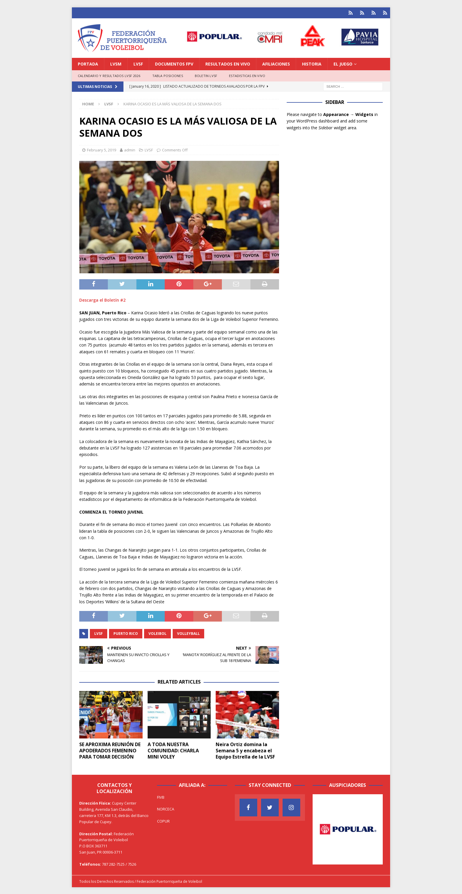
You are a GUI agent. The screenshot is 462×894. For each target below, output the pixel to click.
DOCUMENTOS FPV (174, 63)
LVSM (115, 63)
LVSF (138, 63)
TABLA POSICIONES (167, 75)
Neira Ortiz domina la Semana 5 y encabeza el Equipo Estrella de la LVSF (245, 750)
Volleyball (188, 632)
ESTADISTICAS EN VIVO (247, 75)
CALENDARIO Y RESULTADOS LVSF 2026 (109, 75)
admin (129, 149)
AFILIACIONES (276, 63)
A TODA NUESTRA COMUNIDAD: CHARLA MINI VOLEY (173, 750)
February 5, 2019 (101, 149)
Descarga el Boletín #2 (102, 299)
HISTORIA (311, 63)
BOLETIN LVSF (206, 75)
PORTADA (88, 63)
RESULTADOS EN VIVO (227, 63)
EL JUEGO (343, 63)
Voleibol (157, 632)
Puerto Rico (125, 632)
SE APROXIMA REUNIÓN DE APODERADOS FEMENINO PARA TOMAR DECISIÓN (110, 750)
